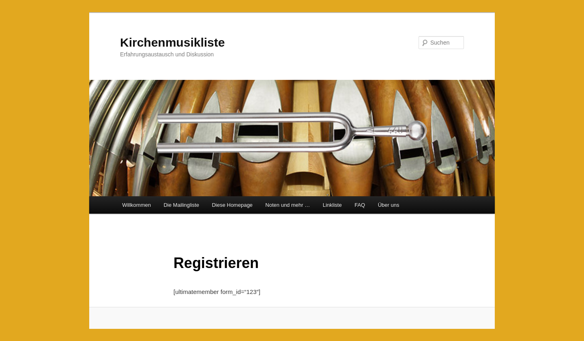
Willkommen (136, 205)
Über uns (388, 205)
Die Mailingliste (181, 205)
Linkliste (332, 205)
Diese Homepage (232, 205)
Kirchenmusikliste (172, 42)
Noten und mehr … (287, 205)
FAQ (359, 205)
